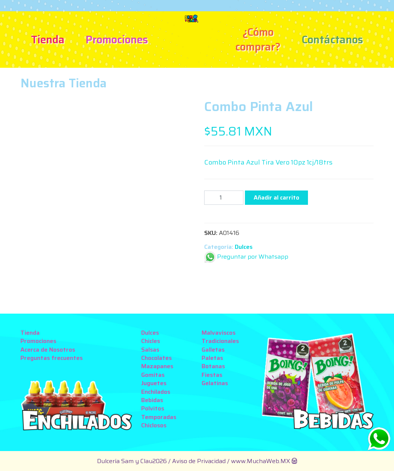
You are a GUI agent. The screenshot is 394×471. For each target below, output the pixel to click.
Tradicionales (220, 341)
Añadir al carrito (276, 197)
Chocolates (156, 358)
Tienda (48, 39)
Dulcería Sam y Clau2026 (132, 461)
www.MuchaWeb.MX (260, 461)
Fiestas (212, 375)
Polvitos (152, 408)
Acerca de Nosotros (47, 349)
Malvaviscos (218, 332)
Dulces (243, 247)
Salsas (150, 349)
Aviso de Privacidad (199, 461)
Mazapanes (157, 366)
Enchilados (155, 391)
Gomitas (153, 375)
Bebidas (152, 400)
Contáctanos (332, 39)
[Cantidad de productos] (223, 197)
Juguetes (153, 383)
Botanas (213, 366)
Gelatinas (215, 383)
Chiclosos (153, 425)
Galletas (213, 349)
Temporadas (158, 417)
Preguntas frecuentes (51, 358)
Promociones (117, 39)
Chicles (150, 341)
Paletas (212, 358)
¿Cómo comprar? (257, 39)
